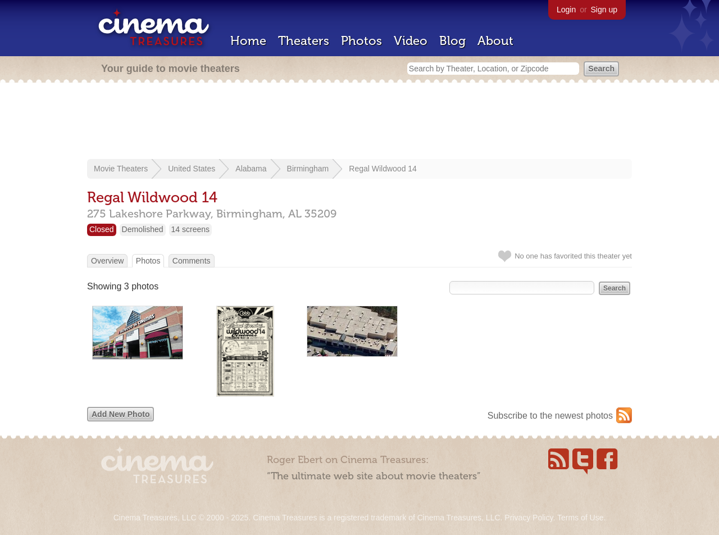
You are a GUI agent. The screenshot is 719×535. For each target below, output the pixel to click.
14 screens (190, 229)
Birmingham (308, 168)
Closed (101, 229)
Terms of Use (580, 517)
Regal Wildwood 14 (383, 168)
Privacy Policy (528, 517)
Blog (452, 40)
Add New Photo (120, 414)
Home (248, 40)
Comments (191, 260)
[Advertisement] (359, 122)
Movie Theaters (121, 168)
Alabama (250, 168)
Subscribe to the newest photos (550, 415)
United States (191, 168)
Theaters (303, 40)
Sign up (604, 9)
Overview (107, 260)
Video (410, 40)
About (495, 40)
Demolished (142, 229)
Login (566, 9)
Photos (361, 40)
